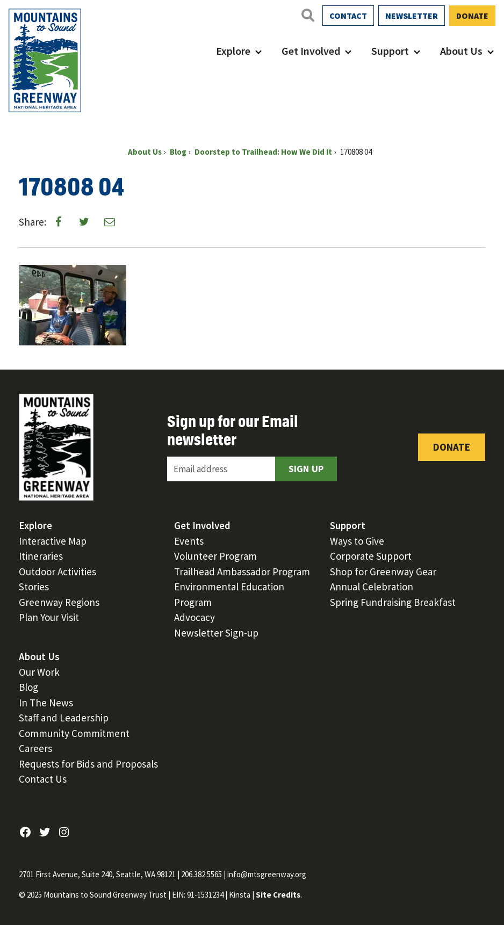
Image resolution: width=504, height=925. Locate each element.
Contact (348, 15)
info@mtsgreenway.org (266, 874)
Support (390, 50)
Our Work (39, 672)
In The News (46, 702)
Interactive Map (53, 540)
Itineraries (41, 556)
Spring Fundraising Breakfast (393, 602)
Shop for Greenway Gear (383, 571)
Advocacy (194, 617)
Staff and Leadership (64, 717)
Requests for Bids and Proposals (88, 763)
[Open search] (307, 15)
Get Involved (311, 50)
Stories (34, 586)
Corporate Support (371, 556)
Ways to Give (357, 540)
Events (189, 540)
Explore (233, 50)
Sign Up (306, 468)
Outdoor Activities (57, 571)
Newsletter (411, 15)
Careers (35, 748)
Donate (472, 15)
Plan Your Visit (49, 617)
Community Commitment (74, 733)
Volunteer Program (215, 556)
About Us (461, 50)
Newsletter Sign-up (216, 632)
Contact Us (43, 778)
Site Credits (278, 895)
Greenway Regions (59, 602)
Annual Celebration (371, 586)
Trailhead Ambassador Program (242, 571)
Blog (28, 687)
